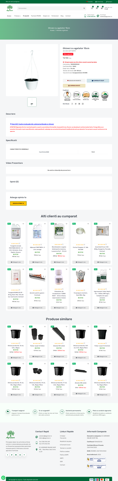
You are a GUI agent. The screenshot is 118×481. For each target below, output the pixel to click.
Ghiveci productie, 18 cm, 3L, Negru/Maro (102, 384)
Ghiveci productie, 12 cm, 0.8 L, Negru (16, 347)
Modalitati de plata (65, 441)
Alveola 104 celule (59, 346)
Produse (17, 16)
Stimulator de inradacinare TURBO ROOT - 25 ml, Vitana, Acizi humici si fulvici (59, 295)
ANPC (62, 458)
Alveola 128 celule (80, 383)
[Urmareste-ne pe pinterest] (24, 454)
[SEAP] (98, 81)
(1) (19, 243)
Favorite (89, 1)
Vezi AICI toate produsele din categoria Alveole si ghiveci (32, 124)
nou (9, 223)
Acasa (9, 16)
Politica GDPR (64, 455)
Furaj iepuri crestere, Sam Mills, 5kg (81, 294)
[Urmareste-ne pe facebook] (7, 454)
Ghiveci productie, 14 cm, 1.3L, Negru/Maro (37, 384)
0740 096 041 (91, 16)
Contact (109, 1)
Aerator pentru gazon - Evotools (37, 294)
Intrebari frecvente (63, 437)
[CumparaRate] (74, 86)
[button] (84, 8)
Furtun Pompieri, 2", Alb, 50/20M (80, 248)
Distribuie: (66, 104)
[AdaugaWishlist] (74, 81)
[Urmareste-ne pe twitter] (11, 454)
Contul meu (99, 1)
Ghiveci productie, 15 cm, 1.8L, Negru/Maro (16, 384)
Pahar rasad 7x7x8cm (37, 346)
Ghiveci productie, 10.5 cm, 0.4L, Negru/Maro (80, 347)
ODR (61, 461)
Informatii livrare (65, 445)
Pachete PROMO (36, 16)
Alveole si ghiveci (62, 30)
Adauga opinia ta (18, 203)
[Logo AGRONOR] (9, 8)
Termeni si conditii (65, 448)
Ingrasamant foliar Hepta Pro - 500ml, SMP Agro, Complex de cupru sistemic (102, 295)
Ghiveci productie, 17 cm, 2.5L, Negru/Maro (59, 384)
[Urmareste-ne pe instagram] (20, 454)
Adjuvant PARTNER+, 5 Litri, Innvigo (37, 248)
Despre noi (46, 16)
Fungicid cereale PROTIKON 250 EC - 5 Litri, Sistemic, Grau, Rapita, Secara (15, 249)
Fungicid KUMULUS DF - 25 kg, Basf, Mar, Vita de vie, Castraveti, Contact (16, 295)
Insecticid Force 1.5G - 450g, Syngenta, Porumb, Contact (102, 249)
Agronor (20, 479)
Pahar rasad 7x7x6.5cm (102, 346)
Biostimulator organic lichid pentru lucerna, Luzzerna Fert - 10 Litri (59, 249)
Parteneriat (55, 16)
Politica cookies (64, 451)
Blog (62, 16)
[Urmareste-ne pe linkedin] (16, 454)
